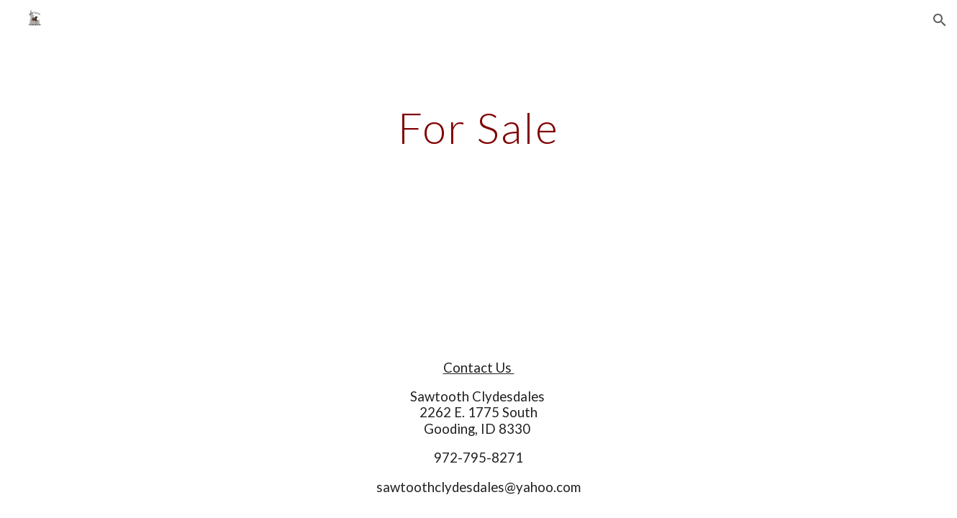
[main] (478, 127)
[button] (939, 20)
